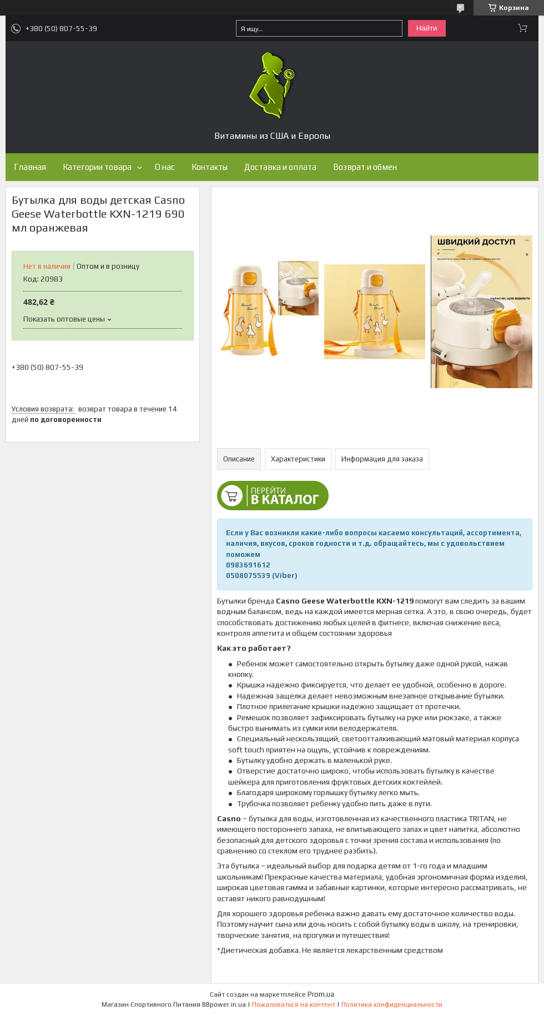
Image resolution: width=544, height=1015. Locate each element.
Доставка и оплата (280, 167)
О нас (165, 167)
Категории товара (97, 167)
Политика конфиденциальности (391, 1004)
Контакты (210, 167)
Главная (30, 167)
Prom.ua (321, 994)
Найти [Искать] (426, 28)
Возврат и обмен (365, 167)
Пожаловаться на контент (293, 1004)
